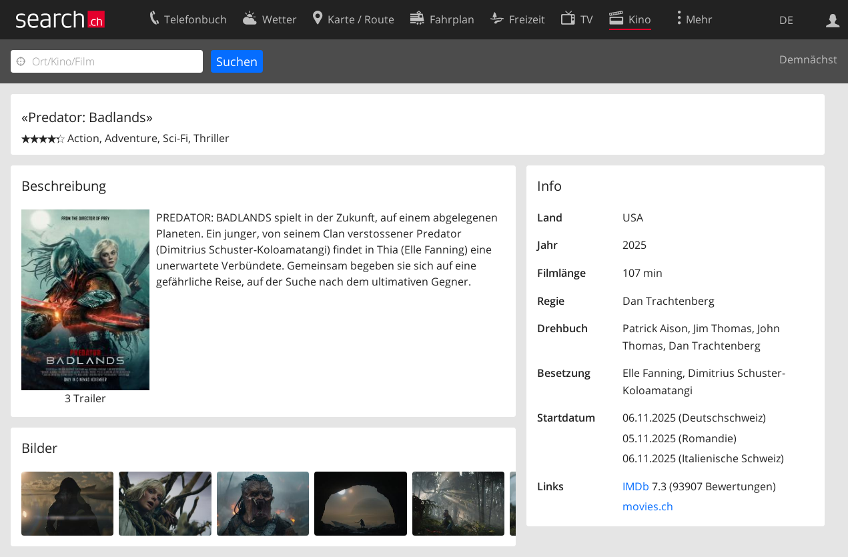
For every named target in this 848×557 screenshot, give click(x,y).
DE (786, 20)
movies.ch (647, 506)
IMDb (635, 486)
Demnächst (808, 59)
